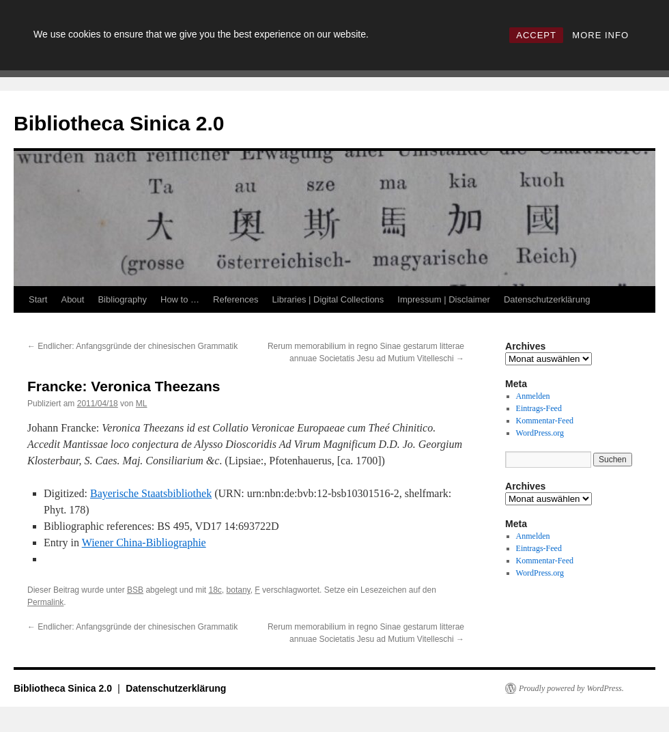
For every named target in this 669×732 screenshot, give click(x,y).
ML (141, 403)
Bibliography (122, 299)
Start (38, 299)
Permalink (45, 602)
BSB (135, 590)
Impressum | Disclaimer (443, 299)
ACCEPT (536, 35)
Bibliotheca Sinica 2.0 (119, 123)
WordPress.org (540, 433)
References (235, 299)
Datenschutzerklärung (547, 299)
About (72, 299)
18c (215, 590)
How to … (179, 299)
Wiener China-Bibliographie (144, 542)
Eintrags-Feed (539, 408)
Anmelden (533, 396)
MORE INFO (600, 35)
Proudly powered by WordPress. (571, 688)
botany (239, 590)
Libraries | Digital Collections (328, 299)
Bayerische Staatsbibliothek (151, 493)
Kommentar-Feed (544, 420)
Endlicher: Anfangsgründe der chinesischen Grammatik (132, 346)
